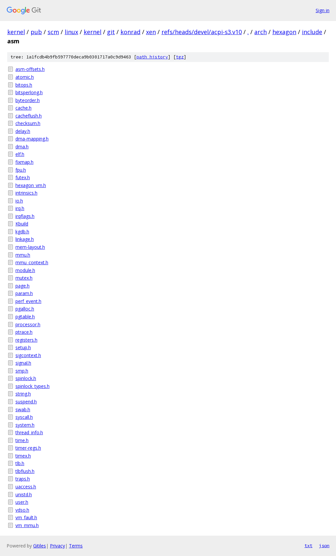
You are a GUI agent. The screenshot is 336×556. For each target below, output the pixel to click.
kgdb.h (22, 231)
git (111, 32)
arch (260, 32)
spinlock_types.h (32, 386)
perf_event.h (28, 301)
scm (53, 32)
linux (71, 32)
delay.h (22, 131)
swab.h (22, 409)
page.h (22, 286)
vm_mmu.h (27, 525)
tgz (180, 57)
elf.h (19, 154)
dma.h (22, 146)
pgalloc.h (24, 309)
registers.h (26, 340)
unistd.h (23, 494)
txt (308, 545)
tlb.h (19, 463)
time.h (22, 440)
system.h (24, 425)
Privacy (57, 546)
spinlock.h (25, 378)
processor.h (27, 324)
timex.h (23, 456)
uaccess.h (25, 486)
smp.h (21, 371)
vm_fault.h (26, 517)
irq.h (19, 208)
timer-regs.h (28, 448)
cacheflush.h (28, 116)
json (324, 545)
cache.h (23, 108)
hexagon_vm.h (30, 185)
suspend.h (26, 401)
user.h (21, 502)
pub (36, 32)
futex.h (22, 177)
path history (152, 57)
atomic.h (24, 77)
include (312, 32)
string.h (23, 394)
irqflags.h (24, 216)
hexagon (284, 32)
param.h (24, 293)
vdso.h (22, 510)
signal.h (23, 363)
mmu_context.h (31, 262)
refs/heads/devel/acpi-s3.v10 (201, 32)
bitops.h (23, 85)
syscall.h (24, 417)
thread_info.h (29, 432)
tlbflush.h (24, 471)
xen (151, 32)
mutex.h (23, 278)
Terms (76, 546)
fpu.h (20, 170)
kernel (16, 32)
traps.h (22, 479)
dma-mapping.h (32, 139)
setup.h (23, 347)
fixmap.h (24, 162)
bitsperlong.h (29, 92)
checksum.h (27, 123)
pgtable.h (25, 316)
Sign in (322, 10)
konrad (130, 32)
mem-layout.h (30, 247)
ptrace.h (23, 332)
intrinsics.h (26, 193)
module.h (25, 270)
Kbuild (21, 224)
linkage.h (24, 239)
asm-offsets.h (30, 69)
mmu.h (22, 255)
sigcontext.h (28, 355)
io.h (19, 201)
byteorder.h (27, 100)
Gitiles (39, 546)
